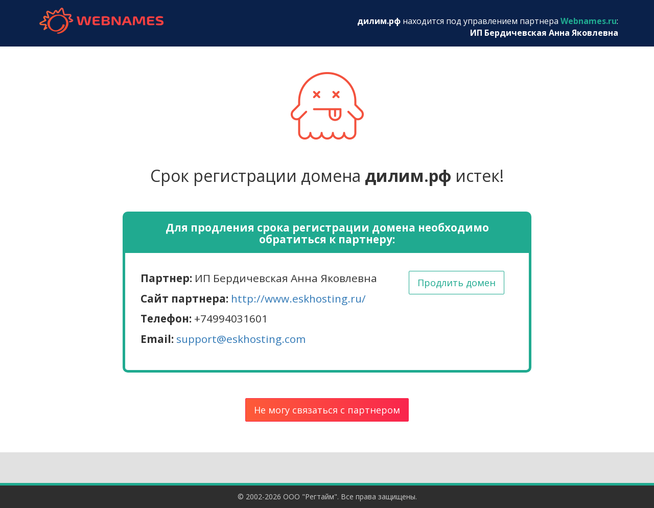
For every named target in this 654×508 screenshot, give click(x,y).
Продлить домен (456, 282)
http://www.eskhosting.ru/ (298, 298)
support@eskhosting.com (241, 339)
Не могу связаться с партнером (327, 410)
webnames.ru (101, 21)
